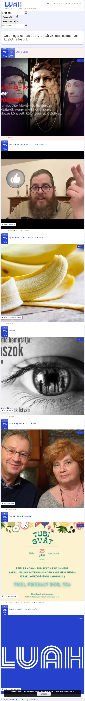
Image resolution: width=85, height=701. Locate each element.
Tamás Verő (9, 323)
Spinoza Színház (9, 503)
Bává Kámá (19, 230)
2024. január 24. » (30, 699)
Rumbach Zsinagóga (10, 596)
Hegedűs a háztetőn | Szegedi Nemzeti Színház (24, 609)
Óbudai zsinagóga (9, 225)
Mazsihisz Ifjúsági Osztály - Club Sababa (19, 602)
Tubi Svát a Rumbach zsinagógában (20, 516)
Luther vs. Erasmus (22, 51)
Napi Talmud (10, 230)
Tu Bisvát (38, 602)
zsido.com (9, 138)
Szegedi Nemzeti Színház (12, 689)
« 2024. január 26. (9, 699)
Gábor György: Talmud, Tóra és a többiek (22, 423)
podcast (26, 230)
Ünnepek (49, 4)
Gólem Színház (10, 416)
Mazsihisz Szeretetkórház (13, 317)
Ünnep (44, 602)
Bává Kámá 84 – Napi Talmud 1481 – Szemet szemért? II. (28, 144)
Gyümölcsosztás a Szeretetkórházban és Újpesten (26, 237)
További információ (67, 691)
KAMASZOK (13, 330)
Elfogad (44, 694)
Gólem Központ (8, 410)
